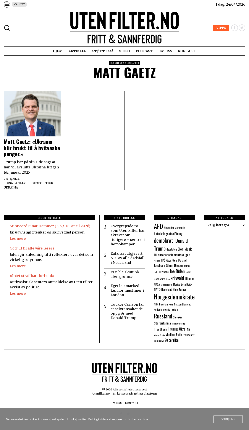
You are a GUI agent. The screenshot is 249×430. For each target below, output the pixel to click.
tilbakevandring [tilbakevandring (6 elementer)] (178, 323)
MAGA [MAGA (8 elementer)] (157, 284)
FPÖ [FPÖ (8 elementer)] (163, 260)
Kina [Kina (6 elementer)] (168, 279)
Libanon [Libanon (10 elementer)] (189, 278)
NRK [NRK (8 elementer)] (156, 304)
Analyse (22, 183)
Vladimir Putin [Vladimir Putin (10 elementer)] (174, 334)
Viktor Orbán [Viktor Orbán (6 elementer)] (159, 335)
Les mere (18, 238)
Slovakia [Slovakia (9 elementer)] (177, 317)
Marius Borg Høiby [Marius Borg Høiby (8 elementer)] (182, 284)
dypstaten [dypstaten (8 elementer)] (172, 249)
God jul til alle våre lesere (32, 248)
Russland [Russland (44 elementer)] (163, 316)
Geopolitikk (43, 183)
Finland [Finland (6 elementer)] (157, 260)
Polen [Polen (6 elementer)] (171, 304)
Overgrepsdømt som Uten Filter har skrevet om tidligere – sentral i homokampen (128, 235)
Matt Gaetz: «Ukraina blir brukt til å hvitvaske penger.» (32, 148)
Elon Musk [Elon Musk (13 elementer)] (185, 249)
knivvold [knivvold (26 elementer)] (177, 277)
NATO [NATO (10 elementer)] (157, 289)
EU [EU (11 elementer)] (155, 254)
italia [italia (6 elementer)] (156, 272)
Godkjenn (228, 419)
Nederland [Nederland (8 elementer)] (166, 290)
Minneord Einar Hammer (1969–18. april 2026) (50, 226)
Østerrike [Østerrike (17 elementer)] (172, 340)
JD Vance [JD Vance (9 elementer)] (164, 272)
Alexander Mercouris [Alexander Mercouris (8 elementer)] (174, 228)
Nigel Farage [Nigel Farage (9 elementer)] (179, 289)
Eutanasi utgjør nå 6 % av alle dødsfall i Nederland (128, 258)
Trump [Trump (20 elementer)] (173, 328)
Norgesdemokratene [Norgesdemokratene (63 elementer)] (177, 296)
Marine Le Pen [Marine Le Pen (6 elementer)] (166, 284)
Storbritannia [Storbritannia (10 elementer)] (162, 323)
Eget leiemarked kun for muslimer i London (127, 290)
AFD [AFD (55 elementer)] (158, 226)
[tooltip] (234, 27)
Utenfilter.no (101, 393)
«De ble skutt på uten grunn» (125, 274)
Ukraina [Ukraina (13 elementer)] (184, 329)
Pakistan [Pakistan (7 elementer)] (163, 304)
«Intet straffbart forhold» (32, 275)
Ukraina (11, 187)
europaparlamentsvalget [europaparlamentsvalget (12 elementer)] (174, 254)
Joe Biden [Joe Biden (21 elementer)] (177, 271)
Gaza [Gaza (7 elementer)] (168, 260)
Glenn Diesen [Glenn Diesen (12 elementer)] (174, 265)
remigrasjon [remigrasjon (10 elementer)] (170, 309)
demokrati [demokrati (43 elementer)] (164, 240)
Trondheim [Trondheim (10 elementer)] (160, 329)
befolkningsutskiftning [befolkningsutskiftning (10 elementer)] (168, 233)
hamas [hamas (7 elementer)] (187, 265)
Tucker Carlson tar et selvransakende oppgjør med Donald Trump (127, 311)
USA (10, 183)
